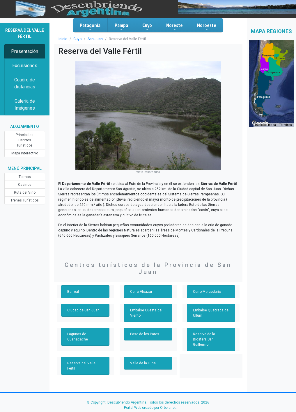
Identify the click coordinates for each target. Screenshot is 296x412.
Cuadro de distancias (24, 83)
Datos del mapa (265, 124)
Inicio (63, 39)
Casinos (24, 185)
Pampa (121, 27)
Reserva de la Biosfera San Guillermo (204, 339)
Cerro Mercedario (207, 292)
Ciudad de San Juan (83, 310)
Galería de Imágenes (25, 104)
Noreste (174, 27)
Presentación (24, 51)
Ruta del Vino (25, 192)
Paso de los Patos (144, 334)
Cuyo (147, 27)
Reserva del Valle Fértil (81, 365)
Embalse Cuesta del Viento (146, 313)
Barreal (73, 292)
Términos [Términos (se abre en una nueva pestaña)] (285, 124)
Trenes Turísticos (24, 200)
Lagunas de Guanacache (77, 336)
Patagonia (90, 27)
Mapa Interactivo (24, 153)
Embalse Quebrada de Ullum (210, 313)
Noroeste (206, 27)
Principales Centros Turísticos (24, 140)
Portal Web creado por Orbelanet (150, 408)
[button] (263, 97)
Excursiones (24, 65)
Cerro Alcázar (141, 292)
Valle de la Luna (143, 363)
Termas (25, 177)
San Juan (95, 39)
